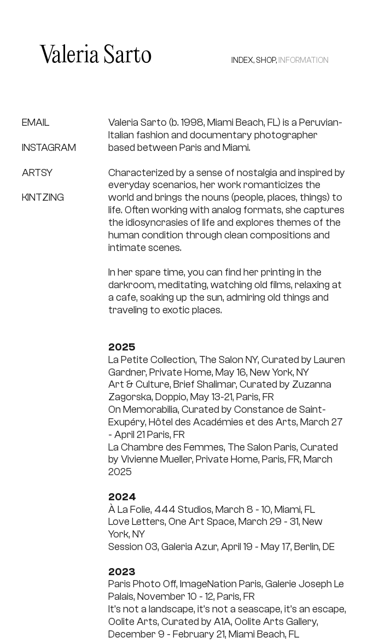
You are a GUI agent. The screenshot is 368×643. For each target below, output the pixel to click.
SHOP (266, 60)
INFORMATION (303, 60)
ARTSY (37, 173)
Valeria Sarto (95, 56)
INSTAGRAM (49, 148)
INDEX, (242, 60)
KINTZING (43, 197)
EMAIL (35, 122)
